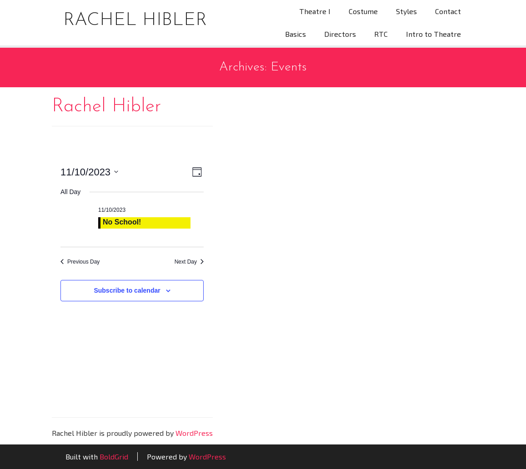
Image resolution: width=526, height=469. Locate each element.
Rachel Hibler (135, 20)
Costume (363, 11)
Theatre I (315, 11)
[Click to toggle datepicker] (89, 172)
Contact (448, 11)
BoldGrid (114, 456)
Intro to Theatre (433, 34)
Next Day (189, 262)
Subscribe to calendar (127, 290)
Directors (340, 34)
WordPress (194, 433)
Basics (295, 34)
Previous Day (80, 262)
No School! (122, 222)
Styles (406, 11)
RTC (381, 34)
